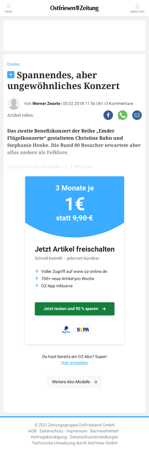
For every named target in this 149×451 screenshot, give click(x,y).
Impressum (76, 431)
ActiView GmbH (103, 443)
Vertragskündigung (49, 437)
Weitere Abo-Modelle (74, 382)
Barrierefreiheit (104, 431)
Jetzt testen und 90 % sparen (74, 309)
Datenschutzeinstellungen (94, 437)
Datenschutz (51, 431)
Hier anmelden (74, 363)
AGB (32, 431)
